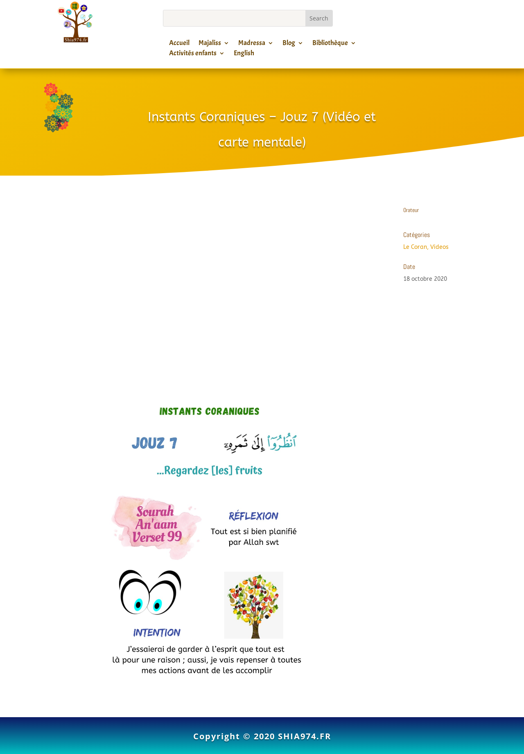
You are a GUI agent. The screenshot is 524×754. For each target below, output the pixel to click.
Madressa (251, 44)
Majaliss (210, 44)
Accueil (179, 44)
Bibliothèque (330, 44)
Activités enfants (193, 54)
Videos (439, 247)
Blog (288, 44)
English (244, 54)
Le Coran (415, 247)
